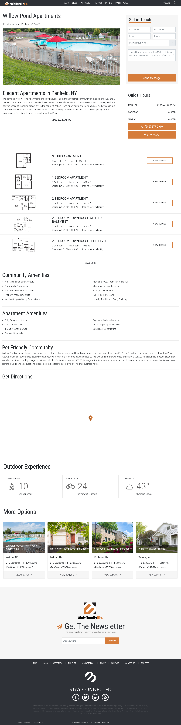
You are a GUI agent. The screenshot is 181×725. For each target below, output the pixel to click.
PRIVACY (27, 722)
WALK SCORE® (13, 478)
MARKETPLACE (88, 663)
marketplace (121, 3)
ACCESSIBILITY (39, 722)
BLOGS (45, 663)
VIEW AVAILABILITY (61, 120)
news (66, 3)
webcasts (85, 3)
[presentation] (146, 67)
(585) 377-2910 (152, 126)
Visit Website (152, 135)
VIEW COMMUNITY (24, 575)
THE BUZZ (72, 663)
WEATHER (129, 478)
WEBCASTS (57, 663)
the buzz (98, 3)
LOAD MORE (90, 263)
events (108, 3)
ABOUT (103, 663)
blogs (74, 3)
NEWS (34, 663)
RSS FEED (145, 663)
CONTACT (115, 663)
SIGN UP (112, 641)
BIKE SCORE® (72, 478)
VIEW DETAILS (159, 160)
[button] (11, 56)
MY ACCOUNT (129, 663)
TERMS (19, 722)
